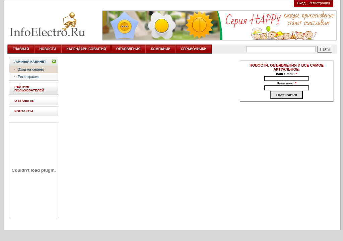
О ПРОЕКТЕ (23, 100)
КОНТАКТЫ (23, 111)
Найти (325, 49)
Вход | (302, 3)
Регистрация (319, 3)
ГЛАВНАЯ (21, 49)
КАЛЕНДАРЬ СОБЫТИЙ (86, 49)
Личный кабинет (30, 61)
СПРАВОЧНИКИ (194, 49)
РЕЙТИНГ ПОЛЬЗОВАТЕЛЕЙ (29, 88)
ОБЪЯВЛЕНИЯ (128, 49)
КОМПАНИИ (160, 49)
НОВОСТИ (48, 49)
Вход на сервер (31, 69)
